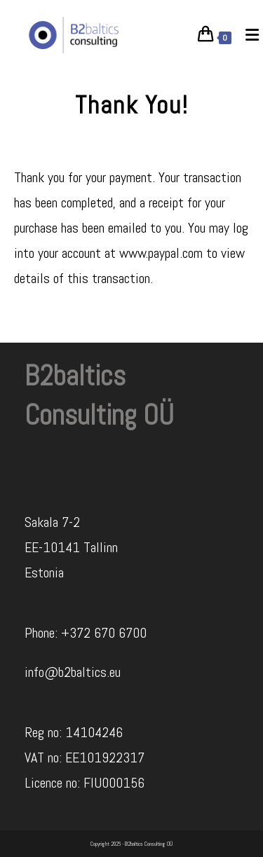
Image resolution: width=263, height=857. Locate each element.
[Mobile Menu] (247, 35)
